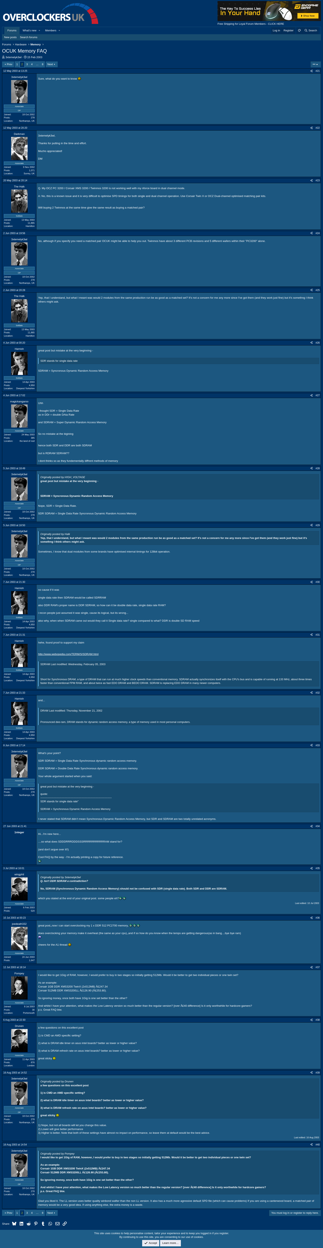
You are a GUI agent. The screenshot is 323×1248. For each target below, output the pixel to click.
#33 (318, 745)
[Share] (311, 71)
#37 (318, 967)
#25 (318, 290)
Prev (9, 64)
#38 (318, 1019)
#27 (318, 395)
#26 (318, 342)
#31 (318, 634)
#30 (318, 582)
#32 (318, 692)
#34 (318, 826)
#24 (318, 233)
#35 (318, 868)
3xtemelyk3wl (14, 57)
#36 (318, 917)
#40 (318, 1144)
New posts (10, 37)
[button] (39, 30)
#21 (318, 71)
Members (50, 30)
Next (50, 64)
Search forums (28, 37)
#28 (318, 468)
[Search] (310, 30)
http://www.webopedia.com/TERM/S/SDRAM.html (68, 654)
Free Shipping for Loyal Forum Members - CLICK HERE (251, 23)
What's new (29, 30)
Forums (11, 30)
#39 (318, 1072)
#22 (318, 127)
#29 (318, 525)
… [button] (37, 64)
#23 (318, 180)
